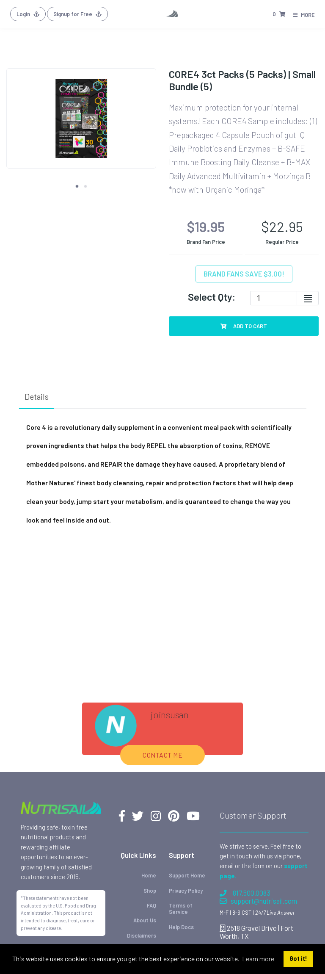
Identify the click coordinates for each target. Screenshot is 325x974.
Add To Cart (243, 326)
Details (37, 396)
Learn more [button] (258, 959)
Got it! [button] (298, 958)
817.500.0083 (245, 893)
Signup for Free (77, 14)
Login (28, 14)
